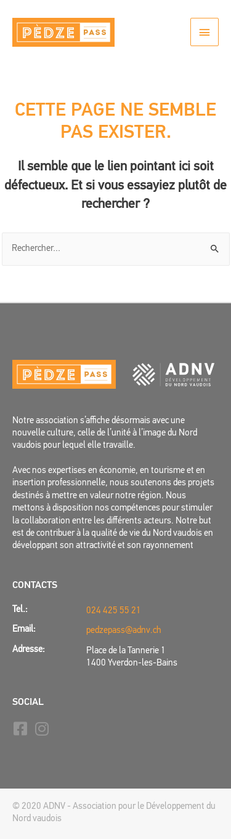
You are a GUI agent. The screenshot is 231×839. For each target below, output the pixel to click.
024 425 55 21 (113, 611)
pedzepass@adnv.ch (123, 630)
